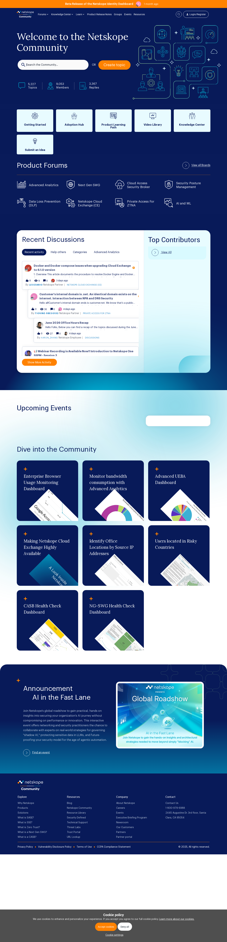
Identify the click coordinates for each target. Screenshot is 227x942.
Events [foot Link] (120, 813)
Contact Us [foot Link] (171, 803)
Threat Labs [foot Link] (74, 827)
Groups (118, 14)
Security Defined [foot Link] (76, 818)
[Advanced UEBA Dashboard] (179, 490)
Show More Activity (39, 362)
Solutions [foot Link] (23, 813)
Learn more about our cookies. (176, 919)
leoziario (41, 313)
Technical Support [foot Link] (77, 822)
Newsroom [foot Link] (122, 822)
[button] (113, 935)
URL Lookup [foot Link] (73, 837)
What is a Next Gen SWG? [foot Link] (32, 832)
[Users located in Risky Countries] (179, 555)
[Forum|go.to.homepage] (25, 14)
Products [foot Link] (23, 808)
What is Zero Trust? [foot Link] (29, 827)
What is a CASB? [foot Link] (27, 837)
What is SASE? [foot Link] (26, 818)
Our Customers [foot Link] (125, 827)
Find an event (41, 752)
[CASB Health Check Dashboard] (47, 620)
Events (127, 14)
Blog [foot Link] (69, 803)
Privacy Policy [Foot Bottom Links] (25, 847)
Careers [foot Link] (120, 808)
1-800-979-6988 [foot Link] (175, 808)
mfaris (33, 282)
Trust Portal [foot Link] (73, 832)
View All (166, 252)
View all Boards (200, 165)
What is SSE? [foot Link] (25, 822)
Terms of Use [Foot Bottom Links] (84, 847)
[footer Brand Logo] (30, 790)
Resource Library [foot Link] (76, 813)
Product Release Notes (99, 14)
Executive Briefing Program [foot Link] (131, 818)
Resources (139, 14)
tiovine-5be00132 (52, 342)
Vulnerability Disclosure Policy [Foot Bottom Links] (54, 847)
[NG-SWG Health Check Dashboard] (113, 620)
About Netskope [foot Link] (125, 803)
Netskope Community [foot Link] (79, 808)
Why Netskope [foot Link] (26, 803)
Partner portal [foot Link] (124, 837)
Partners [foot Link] (121, 832)
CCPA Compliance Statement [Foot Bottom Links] (114, 847)
